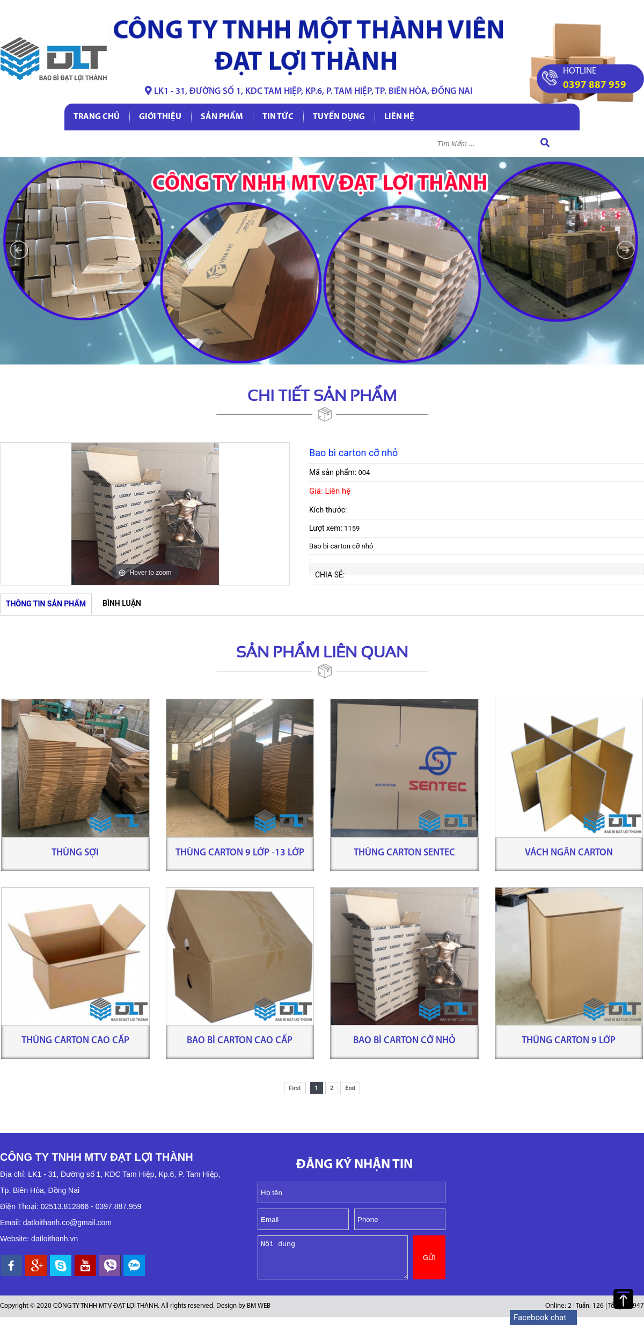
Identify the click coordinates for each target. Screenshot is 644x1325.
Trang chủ (97, 117)
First (295, 1088)
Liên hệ (399, 117)
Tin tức (278, 117)
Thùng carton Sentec (404, 853)
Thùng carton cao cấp (75, 1041)
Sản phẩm (222, 117)
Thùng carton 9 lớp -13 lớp (239, 853)
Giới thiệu (160, 117)
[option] (145, 514)
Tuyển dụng (339, 117)
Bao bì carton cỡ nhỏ (404, 1041)
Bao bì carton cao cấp (239, 1041)
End (350, 1088)
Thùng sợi (75, 853)
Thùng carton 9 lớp (569, 1041)
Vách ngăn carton (569, 853)
